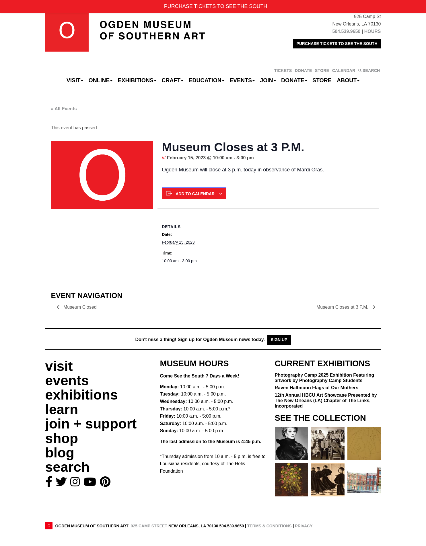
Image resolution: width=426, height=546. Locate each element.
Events (242, 80)
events (67, 380)
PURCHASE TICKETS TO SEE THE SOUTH (336, 43)
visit (59, 366)
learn (61, 409)
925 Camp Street (149, 526)
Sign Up (279, 339)
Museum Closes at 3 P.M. (343, 307)
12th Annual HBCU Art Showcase (326, 400)
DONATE (303, 70)
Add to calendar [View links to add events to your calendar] (195, 193)
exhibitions (81, 394)
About (348, 80)
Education (206, 80)
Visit (75, 80)
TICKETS (283, 70)
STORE (322, 70)
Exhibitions (137, 80)
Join (268, 80)
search (67, 467)
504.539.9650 (346, 31)
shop (61, 438)
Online (101, 80)
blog (59, 452)
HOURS (372, 31)
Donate (294, 80)
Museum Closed (79, 307)
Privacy (303, 526)
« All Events (64, 108)
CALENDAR (343, 70)
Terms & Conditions (269, 526)
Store (322, 80)
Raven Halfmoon (317, 387)
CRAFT (172, 80)
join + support (91, 423)
